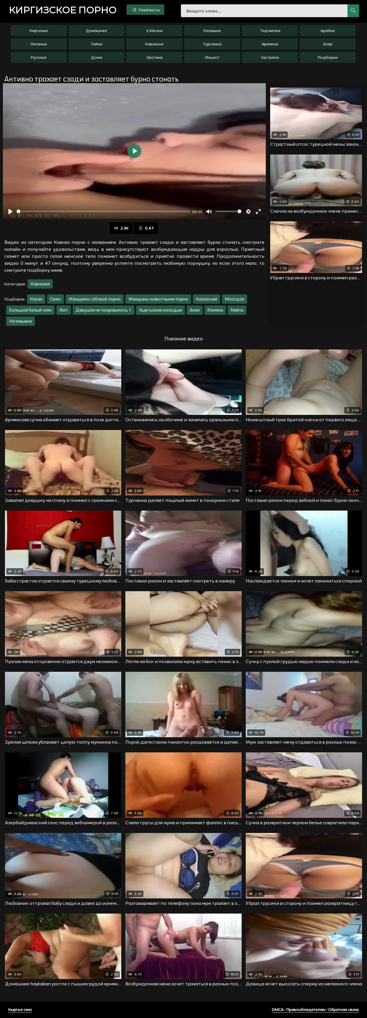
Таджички (270, 30)
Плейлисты (145, 9)
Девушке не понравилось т (103, 310)
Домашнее (96, 30)
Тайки (96, 44)
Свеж (55, 299)
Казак (36, 299)
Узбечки (154, 30)
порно (62, 10)
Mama (237, 310)
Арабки (327, 30)
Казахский (206, 299)
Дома (96, 57)
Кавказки (154, 44)
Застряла (270, 57)
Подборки (328, 57)
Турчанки (212, 44)
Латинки (39, 44)
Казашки (212, 30)
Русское (39, 57)
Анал (195, 310)
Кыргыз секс (20, 1009)
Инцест (212, 57)
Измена (215, 310)
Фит (63, 310)
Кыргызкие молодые (160, 310)
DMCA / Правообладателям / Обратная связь (315, 1009)
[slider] (103, 211)
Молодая (234, 299)
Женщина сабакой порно (95, 299)
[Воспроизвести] (10, 211)
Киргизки (39, 30)
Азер (327, 44)
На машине (20, 321)
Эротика (154, 57)
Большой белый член (30, 310)
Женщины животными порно (158, 299)
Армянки (269, 44)
